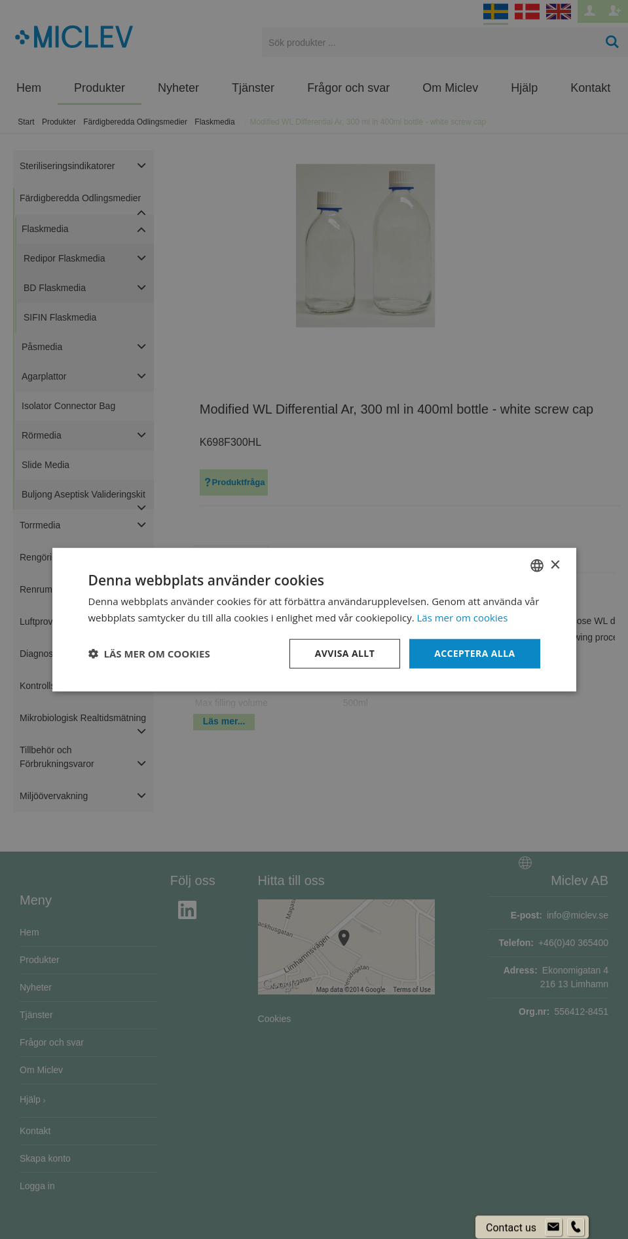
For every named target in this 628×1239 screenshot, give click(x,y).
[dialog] (314, 619)
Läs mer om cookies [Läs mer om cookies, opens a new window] (462, 617)
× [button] (555, 565)
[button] (149, 653)
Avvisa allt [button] (345, 653)
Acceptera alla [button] (474, 653)
